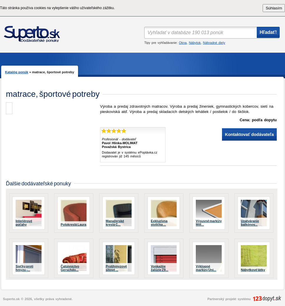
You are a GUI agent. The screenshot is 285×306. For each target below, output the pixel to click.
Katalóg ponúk (16, 72)
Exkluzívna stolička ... (159, 222)
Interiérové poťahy (24, 222)
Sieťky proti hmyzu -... (24, 268)
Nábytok (195, 42)
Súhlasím (274, 8)
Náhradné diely (214, 42)
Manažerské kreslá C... (115, 222)
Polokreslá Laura (73, 224)
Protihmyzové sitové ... (116, 268)
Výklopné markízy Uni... (206, 268)
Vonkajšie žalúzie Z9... (159, 268)
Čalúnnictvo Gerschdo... (70, 268)
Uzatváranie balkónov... (250, 222)
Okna (183, 42)
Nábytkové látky (253, 270)
